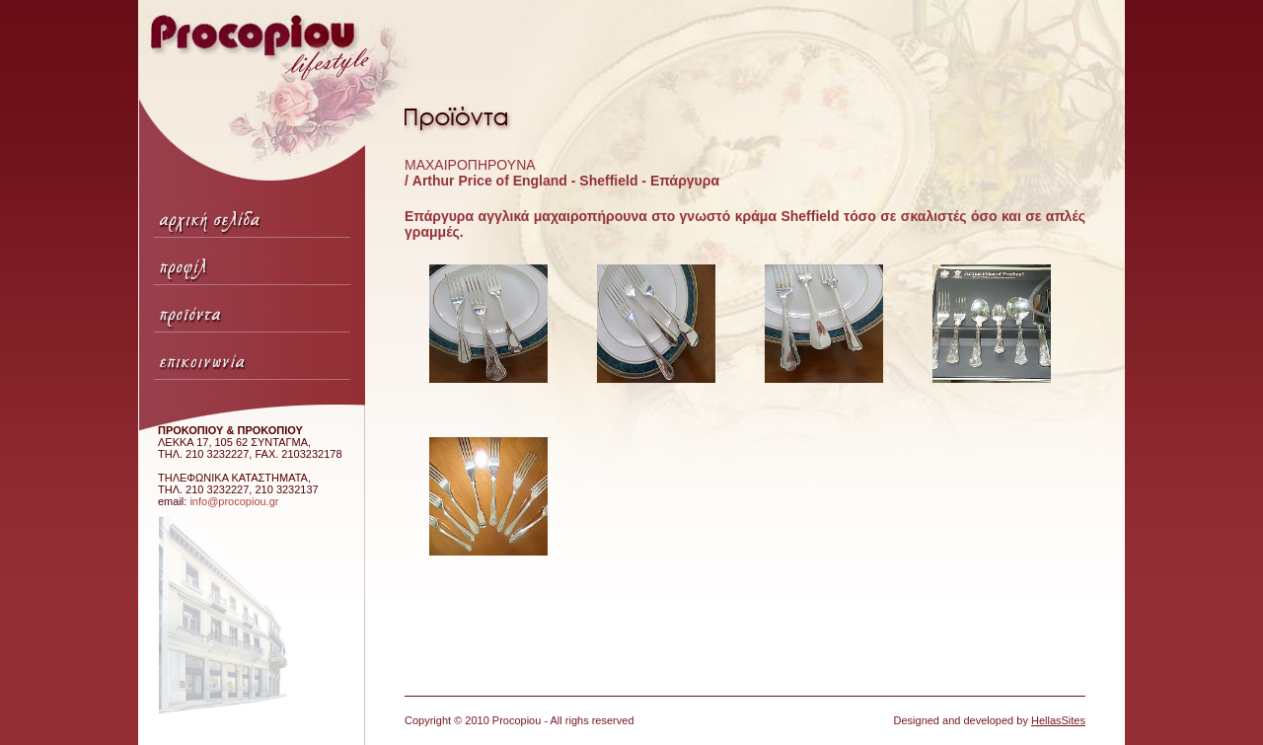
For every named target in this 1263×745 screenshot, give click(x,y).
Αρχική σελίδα (251, 214)
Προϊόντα (251, 309)
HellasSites (1058, 720)
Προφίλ (251, 261)
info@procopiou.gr (233, 501)
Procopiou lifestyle (271, 95)
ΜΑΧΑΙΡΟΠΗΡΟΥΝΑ (470, 165)
